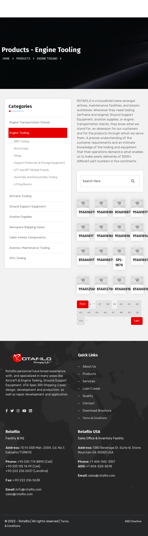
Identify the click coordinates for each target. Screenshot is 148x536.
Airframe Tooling (20, 196)
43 (81, 312)
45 (97, 312)
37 (100, 304)
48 (121, 312)
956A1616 (122, 236)
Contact (89, 403)
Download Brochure (97, 410)
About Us (89, 366)
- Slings (17, 155)
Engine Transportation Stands (29, 122)
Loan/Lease (91, 388)
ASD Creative (133, 521)
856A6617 (86, 260)
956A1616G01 (107, 236)
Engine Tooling (19, 133)
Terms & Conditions (95, 418)
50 (137, 312)
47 (113, 312)
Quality (88, 396)
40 (121, 304)
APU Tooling (17, 258)
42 (137, 304)
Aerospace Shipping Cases (27, 227)
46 (105, 312)
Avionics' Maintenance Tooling (29, 248)
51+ (81, 320)
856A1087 (123, 212)
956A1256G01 (89, 289)
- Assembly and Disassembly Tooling (34, 177)
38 (108, 304)
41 (129, 304)
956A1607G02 (108, 260)
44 (89, 312)
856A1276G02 (108, 289)
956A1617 (86, 236)
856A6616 (123, 289)
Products (23, 58)
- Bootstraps (20, 148)
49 (129, 312)
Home (6, 58)
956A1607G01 (89, 212)
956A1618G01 (107, 212)
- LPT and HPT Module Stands (30, 170)
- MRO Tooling (20, 141)
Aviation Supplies (20, 216)
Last (137, 320)
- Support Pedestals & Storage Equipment (38, 163)
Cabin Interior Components (27, 237)
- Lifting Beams (22, 184)
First (83, 304)
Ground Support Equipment (27, 206)
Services (89, 381)
